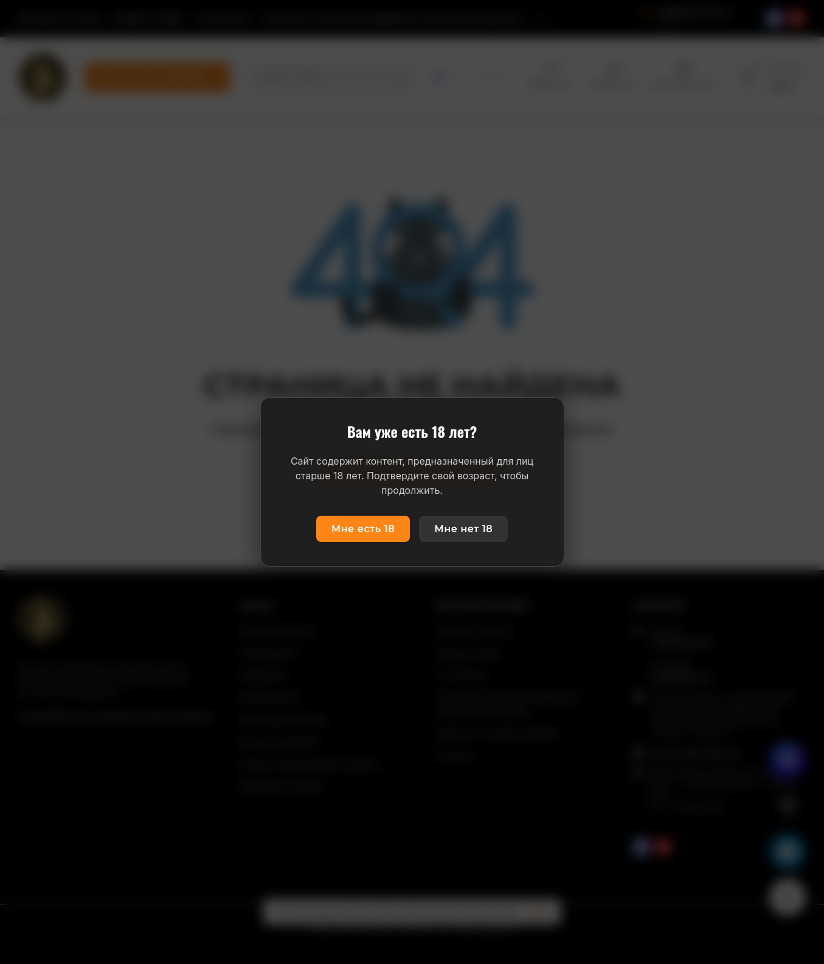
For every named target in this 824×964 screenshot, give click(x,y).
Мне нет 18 (463, 529)
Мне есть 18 (363, 529)
